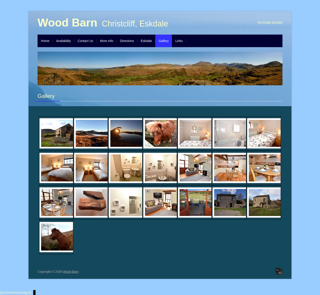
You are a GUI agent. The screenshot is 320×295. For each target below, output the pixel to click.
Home (45, 41)
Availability (63, 41)
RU (280, 273)
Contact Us (85, 41)
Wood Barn (67, 22)
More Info (106, 41)
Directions (127, 41)
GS (277, 270)
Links (179, 41)
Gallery (164, 41)
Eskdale (146, 41)
